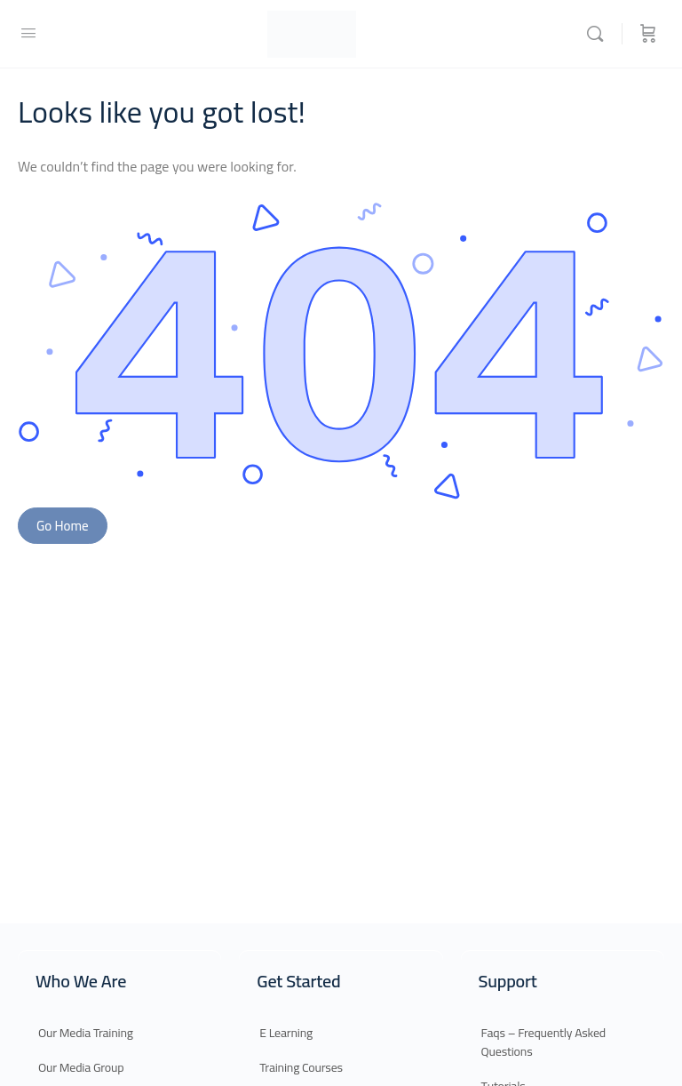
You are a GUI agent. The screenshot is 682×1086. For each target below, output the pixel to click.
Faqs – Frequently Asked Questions (543, 1042)
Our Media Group (80, 1067)
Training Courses (301, 1067)
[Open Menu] (28, 32)
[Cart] (648, 34)
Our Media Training (85, 1032)
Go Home (62, 526)
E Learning (286, 1032)
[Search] (599, 34)
